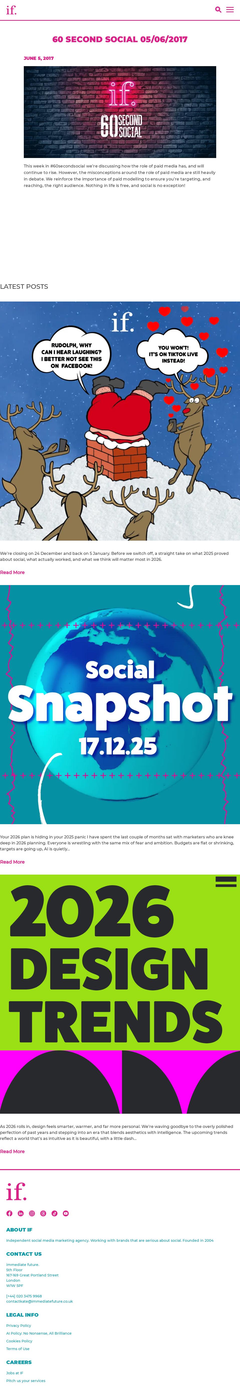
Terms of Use (18, 1349)
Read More (12, 572)
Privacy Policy (18, 1325)
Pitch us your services (25, 1381)
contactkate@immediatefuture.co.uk (39, 1301)
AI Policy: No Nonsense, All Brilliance (39, 1333)
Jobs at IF (14, 1373)
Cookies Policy (19, 1341)
